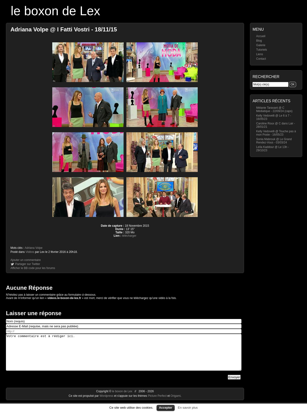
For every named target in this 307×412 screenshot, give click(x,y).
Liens (259, 54)
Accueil (260, 36)
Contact (261, 58)
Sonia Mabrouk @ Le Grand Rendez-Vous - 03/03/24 (274, 140)
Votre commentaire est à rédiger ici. (123, 356)
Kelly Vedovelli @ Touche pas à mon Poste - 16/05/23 (276, 133)
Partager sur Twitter (27, 264)
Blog (259, 40)
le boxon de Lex (55, 11)
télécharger (129, 235)
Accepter (165, 407)
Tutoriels (261, 49)
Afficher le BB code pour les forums (32, 268)
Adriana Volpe (34, 248)
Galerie (260, 45)
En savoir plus (188, 407)
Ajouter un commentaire (25, 260)
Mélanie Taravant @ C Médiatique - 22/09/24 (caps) (274, 109)
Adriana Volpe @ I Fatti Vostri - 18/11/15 (63, 29)
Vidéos (29, 252)
